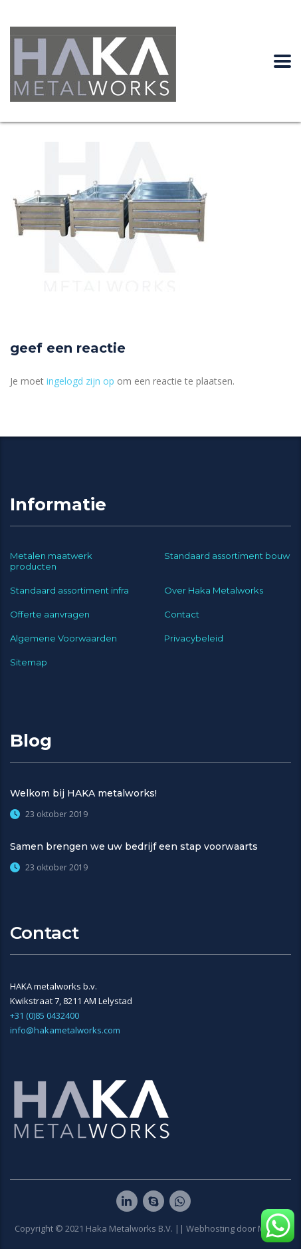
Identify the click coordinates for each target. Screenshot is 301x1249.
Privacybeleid (193, 638)
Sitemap (28, 662)
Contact (181, 614)
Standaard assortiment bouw (227, 555)
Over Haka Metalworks (213, 590)
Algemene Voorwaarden (63, 638)
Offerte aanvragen (50, 614)
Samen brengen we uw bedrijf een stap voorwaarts (134, 846)
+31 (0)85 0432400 (44, 1015)
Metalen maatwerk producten (51, 561)
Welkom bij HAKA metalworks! (83, 793)
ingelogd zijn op (80, 381)
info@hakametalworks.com (65, 1030)
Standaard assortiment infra (69, 590)
